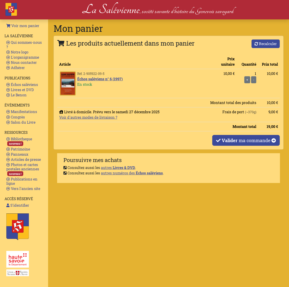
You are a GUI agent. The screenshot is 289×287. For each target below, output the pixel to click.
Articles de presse (23, 159)
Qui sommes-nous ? (24, 44)
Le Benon (16, 95)
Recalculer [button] (265, 43)
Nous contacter (21, 62)
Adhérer (15, 67)
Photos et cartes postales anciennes (22, 169)
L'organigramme (22, 57)
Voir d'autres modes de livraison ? (88, 117)
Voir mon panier (22, 25)
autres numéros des (132, 173)
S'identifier (17, 205)
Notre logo (17, 52)
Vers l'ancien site (23, 188)
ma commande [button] (246, 140)
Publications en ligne (21, 181)
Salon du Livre (20, 122)
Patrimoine (18, 149)
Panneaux (17, 154)
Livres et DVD (20, 89)
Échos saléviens (22, 84)
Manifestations (21, 111)
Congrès (15, 117)
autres (118, 167)
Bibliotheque (19, 141)
